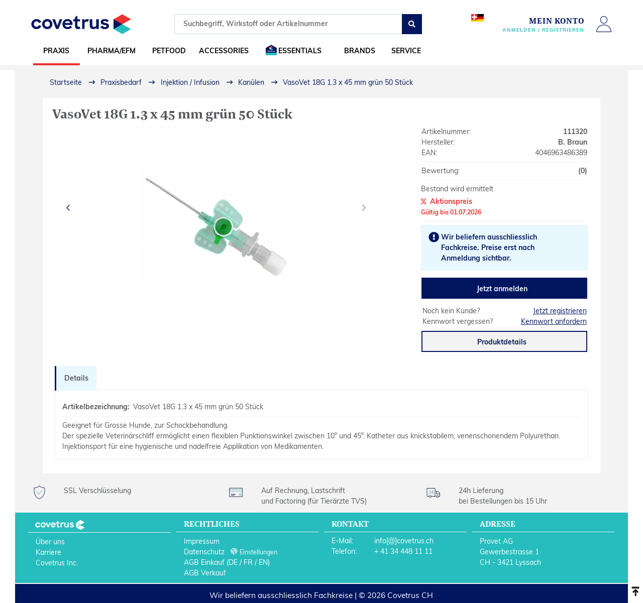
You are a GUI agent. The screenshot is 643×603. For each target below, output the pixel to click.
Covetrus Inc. (57, 562)
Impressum (202, 541)
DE (233, 562)
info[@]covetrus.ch (404, 540)
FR (248, 562)
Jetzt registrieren (560, 310)
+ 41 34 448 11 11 (403, 551)
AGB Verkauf (205, 572)
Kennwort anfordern (554, 321)
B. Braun (572, 142)
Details (76, 378)
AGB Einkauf (204, 562)
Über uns (50, 541)
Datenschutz (204, 551)
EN (263, 562)
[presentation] (69, 207)
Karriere (48, 552)
